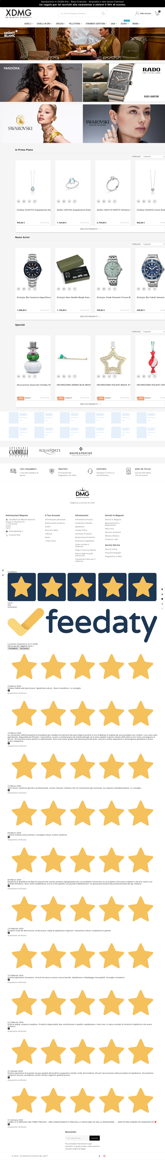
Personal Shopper (113, 553)
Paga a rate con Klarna (85, 550)
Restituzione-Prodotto (85, 537)
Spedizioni (79, 527)
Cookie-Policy (81, 530)
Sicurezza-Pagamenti (84, 541)
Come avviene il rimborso (82, 546)
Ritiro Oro (109, 529)
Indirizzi (48, 534)
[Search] (103, 13)
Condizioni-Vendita (83, 523)
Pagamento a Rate (113, 556)
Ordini (48, 527)
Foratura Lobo (111, 539)
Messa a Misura (112, 536)
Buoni (47, 537)
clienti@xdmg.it (16, 531)
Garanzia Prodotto (83, 534)
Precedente (13, 649)
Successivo (24, 649)
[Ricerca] (79, 13)
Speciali (20, 325)
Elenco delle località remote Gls (84, 555)
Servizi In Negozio (113, 520)
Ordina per (136, 156)
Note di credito (51, 530)
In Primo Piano (24, 150)
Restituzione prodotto (55, 523)
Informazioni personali (55, 520)
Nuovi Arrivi (22, 237)
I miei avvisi (50, 541)
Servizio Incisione (113, 532)
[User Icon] (143, 13)
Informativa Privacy (84, 520)
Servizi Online (111, 549)
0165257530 (14, 535)
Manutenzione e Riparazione (112, 524)
